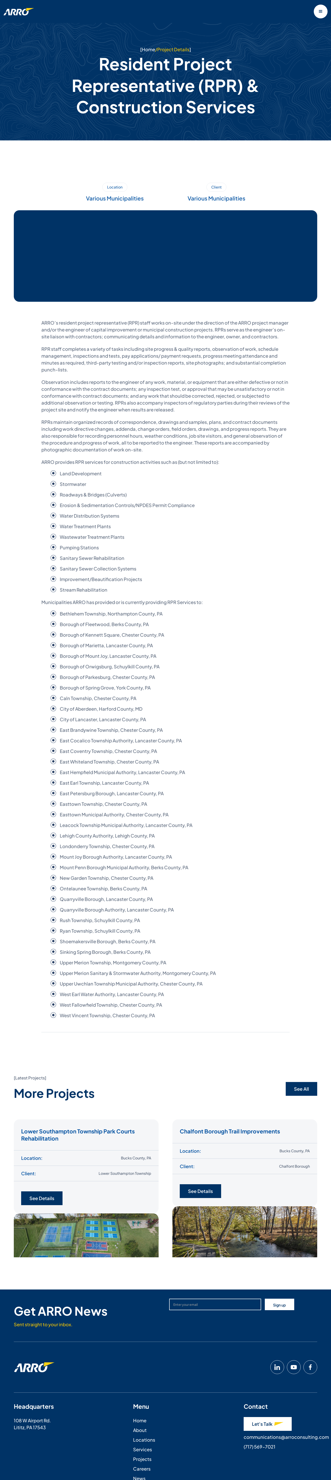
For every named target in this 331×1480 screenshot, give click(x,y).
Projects (142, 1459)
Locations (144, 1440)
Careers (142, 1468)
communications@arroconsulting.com (286, 1437)
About (140, 1430)
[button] (321, 11)
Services (142, 1449)
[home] (18, 11)
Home (148, 49)
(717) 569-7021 (259, 1446)
